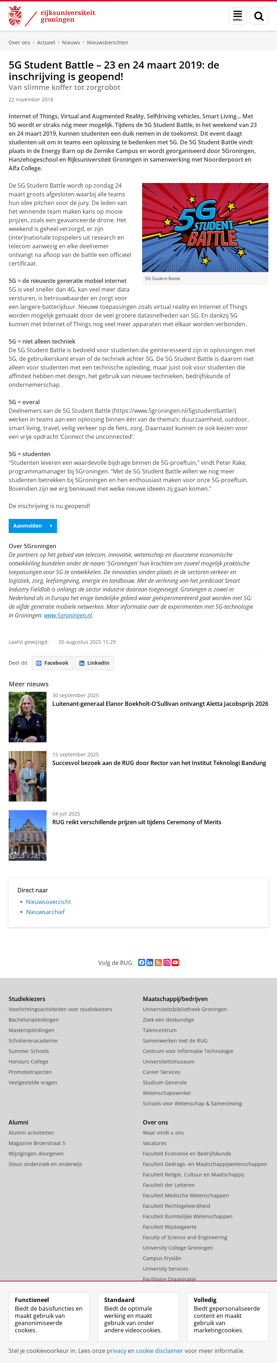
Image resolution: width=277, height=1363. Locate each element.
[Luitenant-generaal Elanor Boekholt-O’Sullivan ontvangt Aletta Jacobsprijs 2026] (28, 717)
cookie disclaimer (159, 1351)
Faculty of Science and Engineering (185, 1237)
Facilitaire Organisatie (169, 1279)
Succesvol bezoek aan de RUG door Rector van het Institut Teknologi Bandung (159, 763)
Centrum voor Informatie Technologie (188, 1051)
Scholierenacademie (33, 1040)
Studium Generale (165, 1082)
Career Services (161, 1072)
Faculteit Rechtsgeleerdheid (176, 1205)
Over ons (19, 42)
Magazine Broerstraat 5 (37, 1143)
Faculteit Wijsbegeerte (170, 1226)
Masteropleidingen (31, 1030)
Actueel (46, 42)
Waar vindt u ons (163, 1132)
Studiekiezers (27, 998)
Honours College (28, 1061)
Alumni (18, 1122)
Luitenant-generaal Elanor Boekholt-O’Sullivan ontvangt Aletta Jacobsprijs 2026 (160, 704)
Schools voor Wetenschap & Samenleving (192, 1103)
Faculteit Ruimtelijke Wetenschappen (188, 1216)
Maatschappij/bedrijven (175, 998)
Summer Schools (29, 1051)
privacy (116, 1351)
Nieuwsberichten (107, 42)
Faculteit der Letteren (169, 1184)
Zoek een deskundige (168, 1019)
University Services (165, 1268)
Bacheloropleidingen (34, 1019)
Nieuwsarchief (45, 912)
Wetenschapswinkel (167, 1092)
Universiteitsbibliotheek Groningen (185, 1009)
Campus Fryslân (162, 1258)
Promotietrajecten (30, 1072)
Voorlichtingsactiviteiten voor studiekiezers (60, 1009)
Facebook (52, 662)
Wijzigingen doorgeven (36, 1153)
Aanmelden (32, 525)
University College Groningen (178, 1247)
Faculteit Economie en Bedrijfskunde (187, 1153)
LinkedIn (94, 662)
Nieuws (71, 42)
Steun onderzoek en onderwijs (45, 1164)
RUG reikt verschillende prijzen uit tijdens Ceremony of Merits (136, 822)
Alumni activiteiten (31, 1132)
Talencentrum (160, 1030)
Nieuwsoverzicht (48, 902)
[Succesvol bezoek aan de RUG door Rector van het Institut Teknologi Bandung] (28, 776)
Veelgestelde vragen (33, 1082)
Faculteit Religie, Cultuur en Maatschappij (193, 1174)
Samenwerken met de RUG (175, 1040)
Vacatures (155, 1143)
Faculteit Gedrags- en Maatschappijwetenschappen (205, 1164)
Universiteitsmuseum (168, 1061)
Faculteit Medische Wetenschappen (186, 1195)
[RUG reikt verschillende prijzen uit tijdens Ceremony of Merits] (28, 835)
